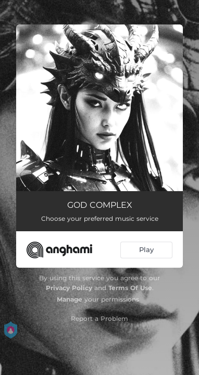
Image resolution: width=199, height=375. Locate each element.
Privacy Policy (69, 288)
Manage (69, 299)
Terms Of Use (130, 288)
